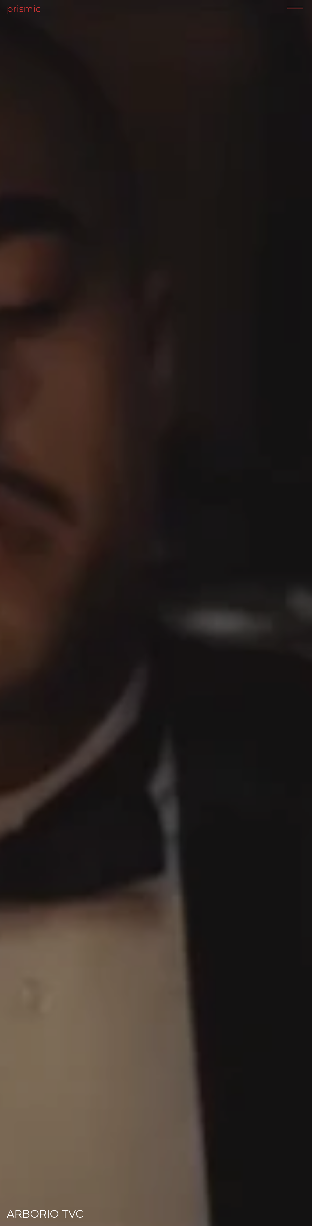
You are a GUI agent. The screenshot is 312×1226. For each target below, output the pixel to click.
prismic (23, 8)
